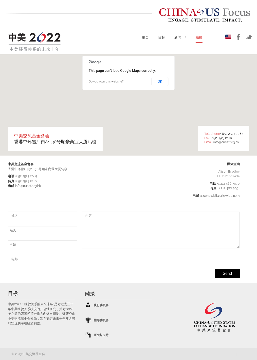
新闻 (177, 37)
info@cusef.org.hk (226, 142)
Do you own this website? (106, 81)
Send (227, 273)
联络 (199, 37)
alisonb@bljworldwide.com (220, 196)
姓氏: (13, 230)
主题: (13, 244)
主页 (145, 37)
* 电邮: (14, 259)
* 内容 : (88, 216)
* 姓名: (14, 216)
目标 (161, 37)
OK (160, 81)
